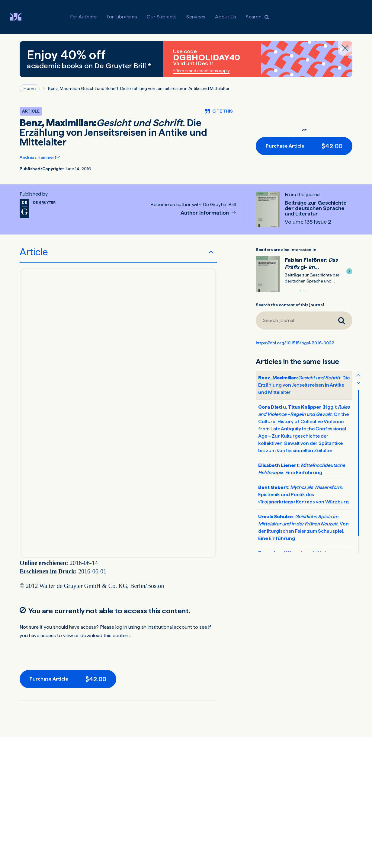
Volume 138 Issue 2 (308, 222)
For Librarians (122, 17)
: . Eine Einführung (301, 468)
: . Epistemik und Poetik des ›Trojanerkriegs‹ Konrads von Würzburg (303, 494)
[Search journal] (293, 320)
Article (34, 252)
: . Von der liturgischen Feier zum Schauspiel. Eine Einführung (303, 527)
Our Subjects (162, 17)
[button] (349, 271)
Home (30, 88)
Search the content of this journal (290, 304)
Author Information (205, 213)
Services (195, 17)
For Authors (83, 17)
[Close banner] (345, 48)
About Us (225, 17)
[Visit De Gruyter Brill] (20, 17)
